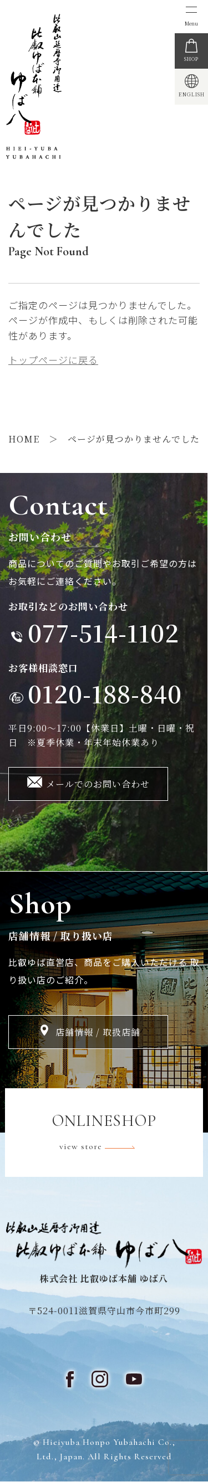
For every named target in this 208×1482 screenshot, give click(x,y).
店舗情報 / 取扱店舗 (97, 1032)
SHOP (191, 59)
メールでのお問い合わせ (98, 784)
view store (104, 1147)
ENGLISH (192, 94)
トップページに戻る (53, 360)
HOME (23, 439)
